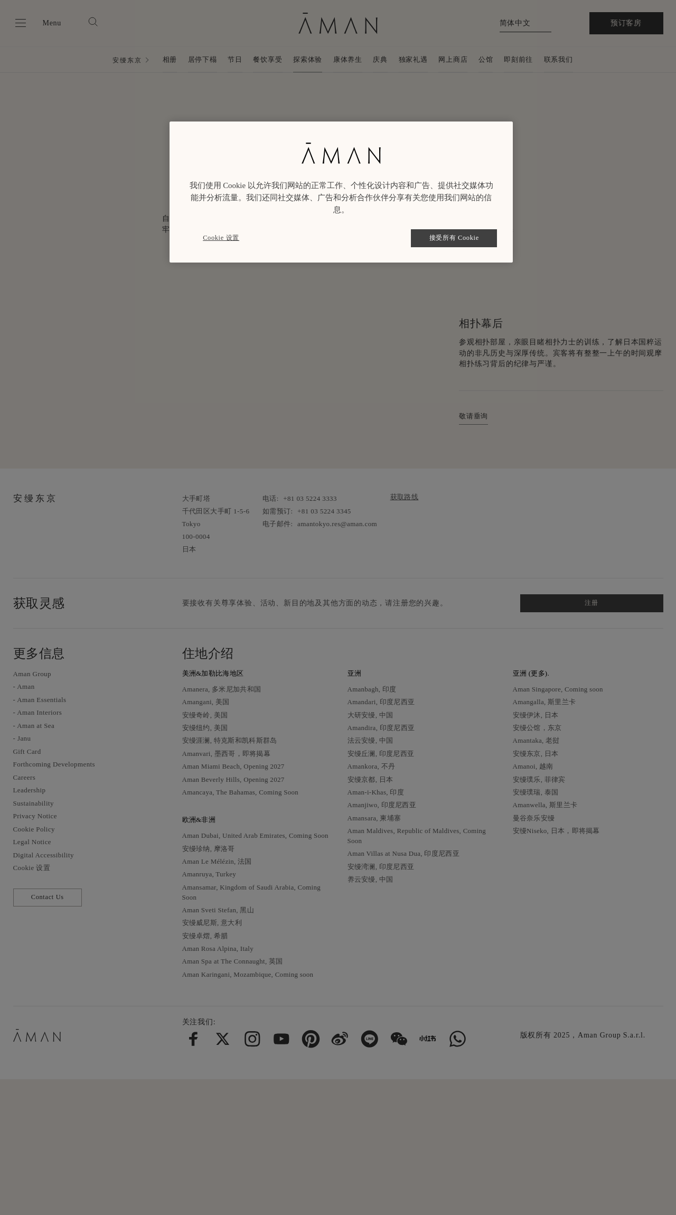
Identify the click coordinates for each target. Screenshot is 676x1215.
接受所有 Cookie (454, 237)
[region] (341, 192)
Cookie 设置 (221, 237)
